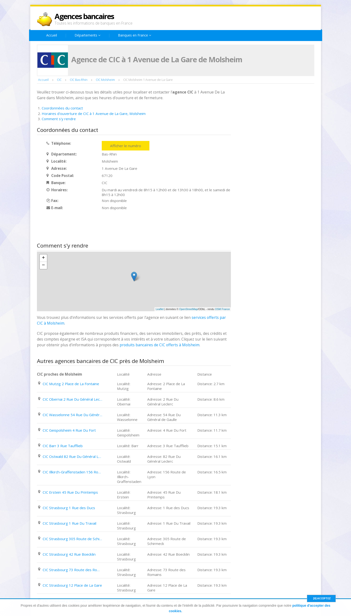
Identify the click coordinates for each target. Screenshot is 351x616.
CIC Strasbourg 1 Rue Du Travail (69, 523)
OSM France (222, 309)
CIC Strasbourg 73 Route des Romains (72, 569)
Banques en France (134, 35)
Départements (87, 35)
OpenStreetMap (188, 309)
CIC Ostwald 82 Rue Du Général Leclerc (72, 456)
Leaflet (159, 309)
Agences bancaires (84, 16)
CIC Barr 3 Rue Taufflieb (63, 445)
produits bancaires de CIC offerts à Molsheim (159, 344)
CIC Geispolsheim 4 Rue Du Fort (69, 430)
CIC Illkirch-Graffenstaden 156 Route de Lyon (72, 472)
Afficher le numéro (125, 145)
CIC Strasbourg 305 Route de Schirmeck (72, 538)
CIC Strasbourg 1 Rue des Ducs (69, 507)
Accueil (51, 35)
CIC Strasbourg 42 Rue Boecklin (69, 554)
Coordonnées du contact (62, 108)
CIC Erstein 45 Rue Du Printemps (70, 492)
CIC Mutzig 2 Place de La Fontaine (71, 383)
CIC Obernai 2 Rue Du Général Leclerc (72, 399)
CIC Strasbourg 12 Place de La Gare (72, 585)
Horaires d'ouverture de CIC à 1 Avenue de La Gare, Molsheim (94, 113)
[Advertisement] (123, 227)
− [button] (43, 265)
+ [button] (43, 258)
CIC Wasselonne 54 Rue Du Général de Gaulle (72, 414)
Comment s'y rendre (59, 118)
